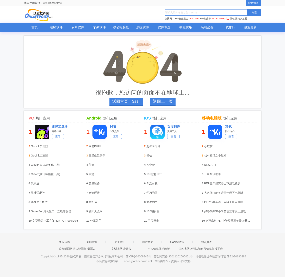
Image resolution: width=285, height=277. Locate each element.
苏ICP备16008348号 (138, 256)
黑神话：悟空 (39, 202)
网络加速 (56, 131)
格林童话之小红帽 (215, 155)
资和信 (93, 202)
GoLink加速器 (39, 146)
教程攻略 (185, 27)
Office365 (194, 18)
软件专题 (164, 27)
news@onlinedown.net (138, 261)
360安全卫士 (181, 18)
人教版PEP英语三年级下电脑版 (223, 192)
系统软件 (142, 27)
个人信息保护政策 (159, 248)
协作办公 (230, 131)
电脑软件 (56, 27)
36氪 (113, 126)
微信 (149, 155)
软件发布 (253, 3)
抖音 (226, 18)
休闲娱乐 (114, 131)
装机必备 (207, 27)
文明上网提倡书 (121, 248)
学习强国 (152, 192)
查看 (58, 136)
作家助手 (95, 220)
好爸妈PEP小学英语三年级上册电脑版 (227, 211)
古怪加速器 (60, 126)
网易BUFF (95, 146)
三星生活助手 (97, 155)
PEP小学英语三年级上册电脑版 (223, 202)
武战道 (35, 183)
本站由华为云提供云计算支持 (173, 261)
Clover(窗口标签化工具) (45, 164)
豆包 (232, 18)
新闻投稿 (92, 242)
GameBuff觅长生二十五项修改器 (51, 211)
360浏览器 (205, 18)
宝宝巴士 (153, 220)
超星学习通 (153, 146)
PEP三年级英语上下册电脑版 (222, 183)
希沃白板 (152, 183)
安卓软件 (77, 27)
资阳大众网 (96, 211)
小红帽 (208, 146)
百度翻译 (173, 126)
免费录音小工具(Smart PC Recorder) (55, 220)
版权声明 (147, 242)
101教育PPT (154, 174)
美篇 (91, 164)
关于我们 (119, 242)
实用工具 (172, 131)
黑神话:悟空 (38, 192)
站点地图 (206, 242)
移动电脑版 (121, 27)
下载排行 (228, 27)
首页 (34, 27)
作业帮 (150, 164)
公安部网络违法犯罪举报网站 (77, 248)
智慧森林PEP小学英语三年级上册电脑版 (229, 220)
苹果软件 (99, 27)
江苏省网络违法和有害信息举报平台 (201, 248)
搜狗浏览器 (241, 18)
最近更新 (250, 27)
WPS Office (218, 18)
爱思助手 (152, 202)
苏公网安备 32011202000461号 (174, 256)
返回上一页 (163, 101)
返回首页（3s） (126, 101)
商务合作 (64, 242)
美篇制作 (94, 183)
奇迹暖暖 (94, 192)
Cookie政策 (177, 242)
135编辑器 (152, 211)
